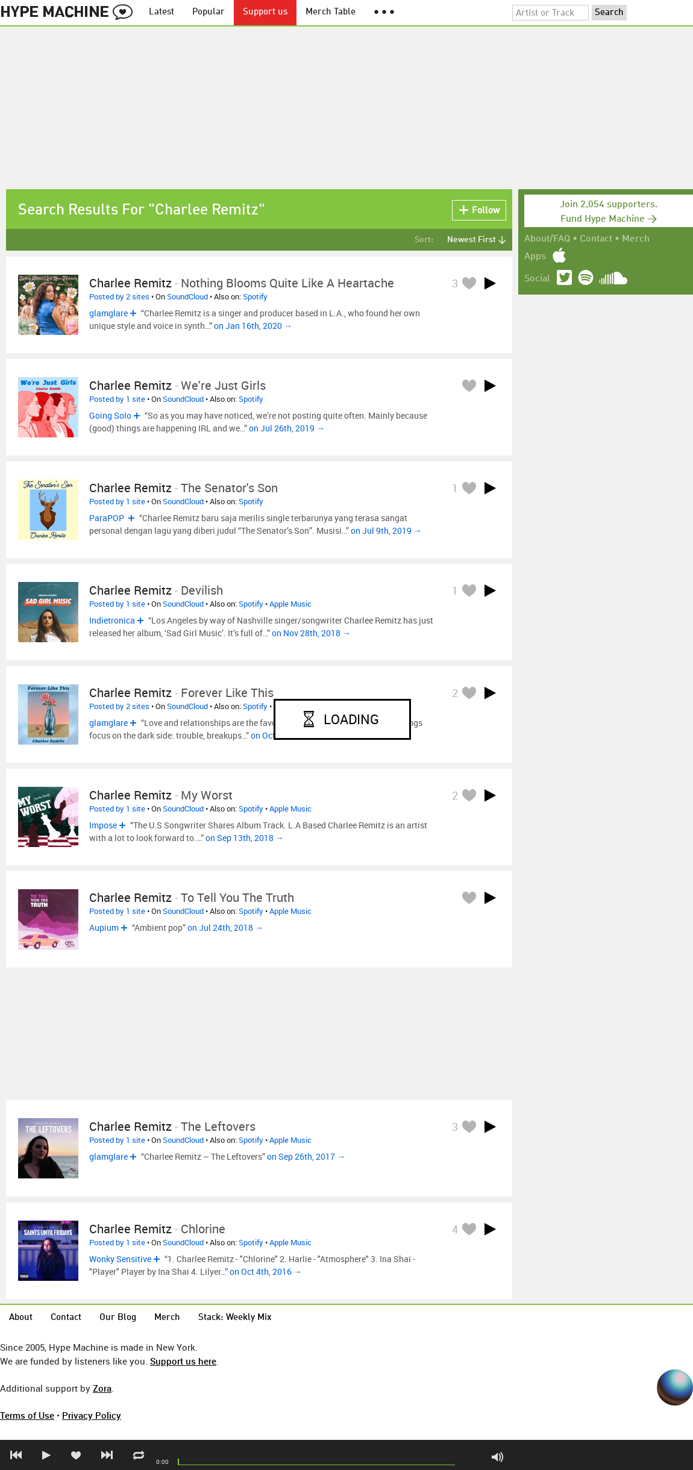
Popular (208, 12)
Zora (102, 1388)
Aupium (104, 927)
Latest (161, 12)
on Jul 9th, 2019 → (386, 530)
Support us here (183, 1361)
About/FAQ (547, 239)
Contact (596, 239)
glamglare (108, 313)
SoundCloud (187, 296)
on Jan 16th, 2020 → (253, 325)
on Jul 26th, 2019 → (287, 428)
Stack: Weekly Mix (235, 1317)
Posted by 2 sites (119, 296)
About (21, 1317)
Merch (636, 239)
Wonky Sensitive (120, 1259)
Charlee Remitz (130, 283)
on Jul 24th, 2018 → (225, 927)
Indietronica (112, 620)
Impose (103, 825)
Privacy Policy (91, 1415)
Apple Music (290, 603)
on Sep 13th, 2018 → (244, 837)
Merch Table (331, 12)
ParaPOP (107, 518)
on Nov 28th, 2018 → (311, 633)
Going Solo (110, 415)
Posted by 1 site (117, 398)
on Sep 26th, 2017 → (306, 1156)
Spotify (255, 296)
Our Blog (117, 1317)
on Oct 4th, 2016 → (266, 1271)
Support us (265, 12)
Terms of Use (27, 1415)
